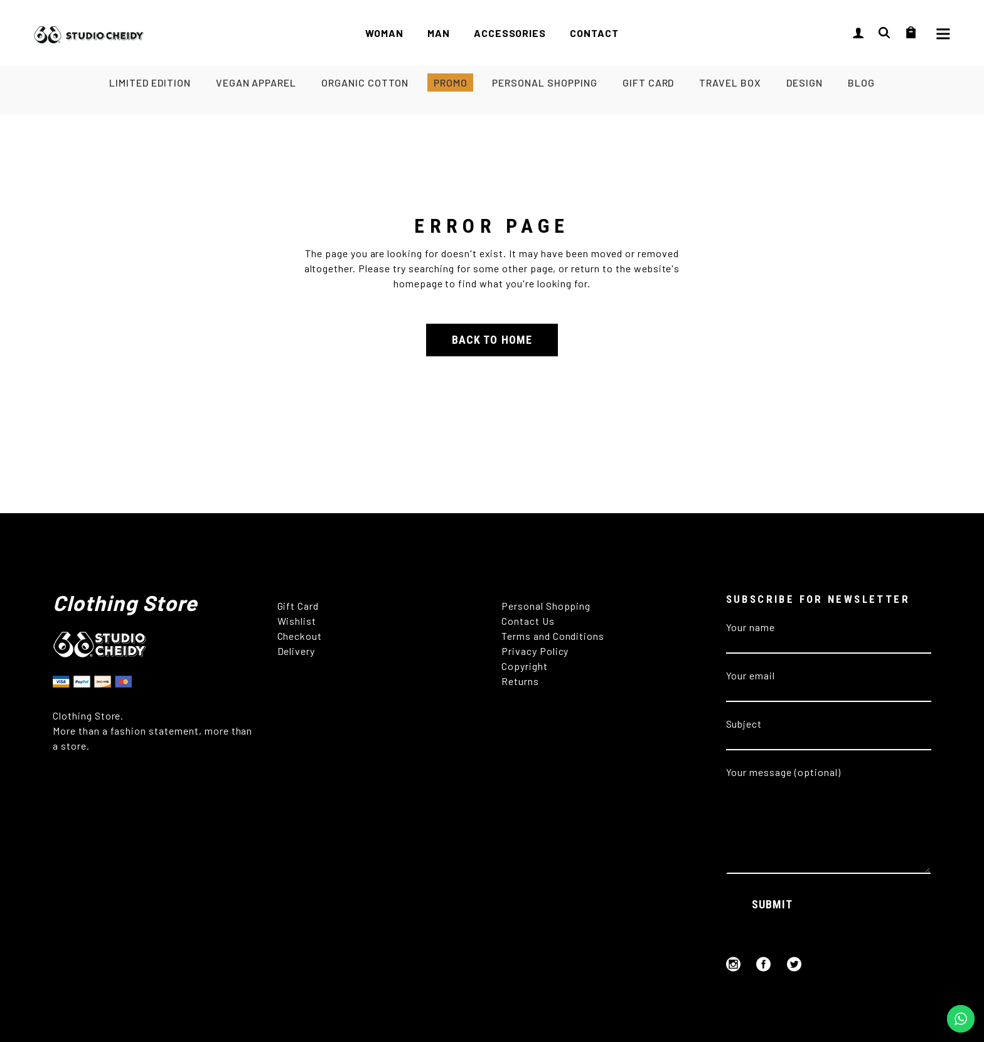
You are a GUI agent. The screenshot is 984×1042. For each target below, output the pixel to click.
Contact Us (528, 621)
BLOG (861, 82)
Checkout (300, 636)
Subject (829, 731)
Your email (829, 682)
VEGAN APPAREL (256, 82)
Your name (829, 634)
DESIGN (804, 82)
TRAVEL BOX (730, 82)
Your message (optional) (829, 779)
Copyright (525, 666)
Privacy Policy (535, 651)
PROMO (451, 82)
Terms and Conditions (552, 636)
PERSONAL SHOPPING (544, 82)
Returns (521, 681)
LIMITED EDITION (149, 82)
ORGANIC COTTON (364, 82)
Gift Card (298, 606)
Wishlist (297, 621)
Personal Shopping (546, 606)
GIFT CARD (649, 82)
